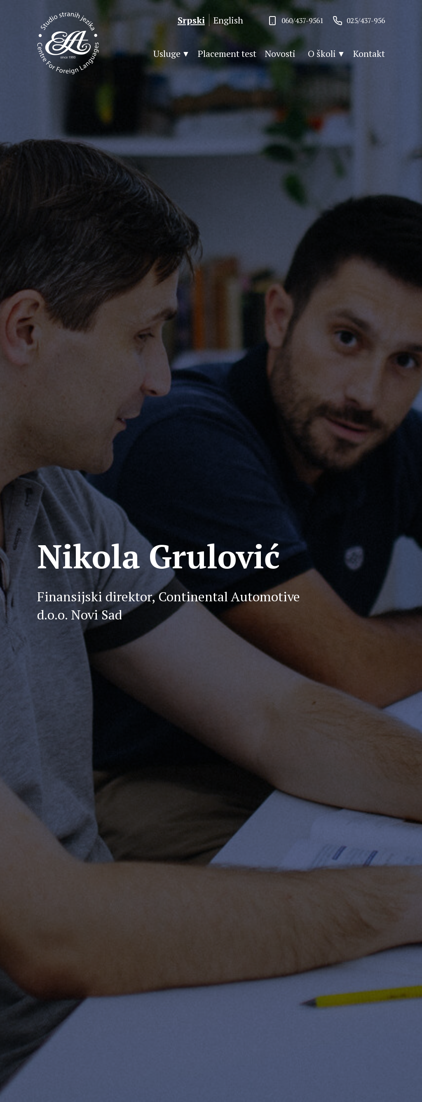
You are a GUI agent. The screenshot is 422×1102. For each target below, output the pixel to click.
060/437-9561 (302, 20)
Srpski (191, 20)
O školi (322, 53)
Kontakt (369, 53)
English (228, 20)
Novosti (280, 53)
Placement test (227, 53)
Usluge (167, 53)
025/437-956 (366, 20)
